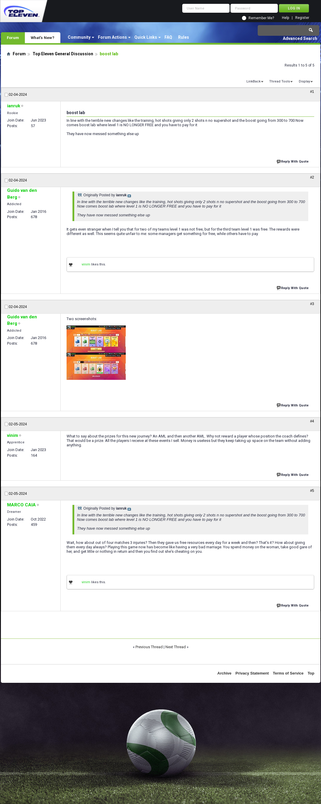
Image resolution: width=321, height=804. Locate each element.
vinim (86, 264)
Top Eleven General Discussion (63, 53)
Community (79, 37)
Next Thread (175, 647)
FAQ (168, 37)
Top (311, 673)
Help (285, 18)
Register (302, 18)
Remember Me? (261, 18)
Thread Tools (279, 81)
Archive (224, 673)
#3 (312, 304)
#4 (312, 421)
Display (304, 81)
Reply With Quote (293, 160)
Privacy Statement (252, 673)
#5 (312, 491)
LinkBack (253, 81)
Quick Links (145, 37)
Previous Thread (149, 647)
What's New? (42, 37)
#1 (312, 92)
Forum (13, 37)
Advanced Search (300, 38)
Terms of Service (288, 673)
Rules (183, 37)
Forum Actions (112, 37)
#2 (312, 177)
